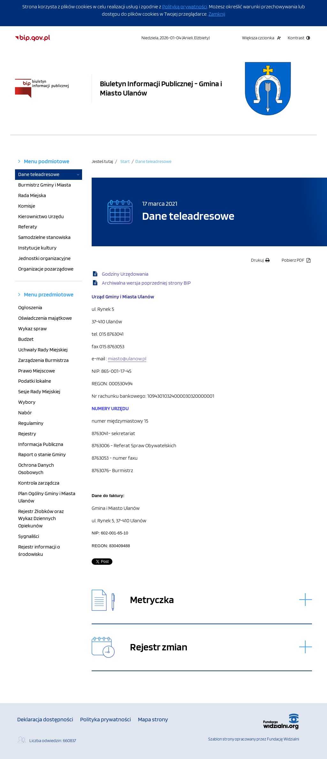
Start (125, 161)
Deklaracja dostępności (45, 719)
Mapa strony (153, 719)
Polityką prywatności (184, 7)
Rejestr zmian (158, 647)
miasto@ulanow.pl (127, 359)
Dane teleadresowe (153, 161)
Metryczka (152, 599)
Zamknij (217, 14)
